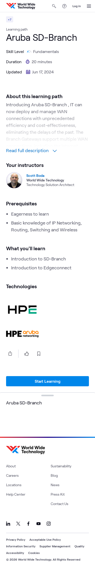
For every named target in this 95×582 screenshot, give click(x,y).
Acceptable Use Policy (45, 547)
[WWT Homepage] (20, 6)
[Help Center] (64, 6)
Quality (79, 554)
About (11, 474)
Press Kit (58, 502)
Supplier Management (55, 554)
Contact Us (59, 512)
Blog (54, 483)
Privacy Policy (15, 547)
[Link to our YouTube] (38, 532)
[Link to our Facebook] (28, 532)
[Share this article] (9, 362)
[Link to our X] (18, 532)
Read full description (31, 158)
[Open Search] (54, 6)
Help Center (15, 502)
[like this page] (27, 362)
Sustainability (61, 474)
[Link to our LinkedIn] (8, 532)
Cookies (34, 561)
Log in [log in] (76, 6)
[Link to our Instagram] (49, 532)
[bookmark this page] (39, 362)
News (55, 493)
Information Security (20, 554)
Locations (14, 493)
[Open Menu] (89, 6)
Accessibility (15, 561)
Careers (12, 483)
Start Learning (48, 389)
